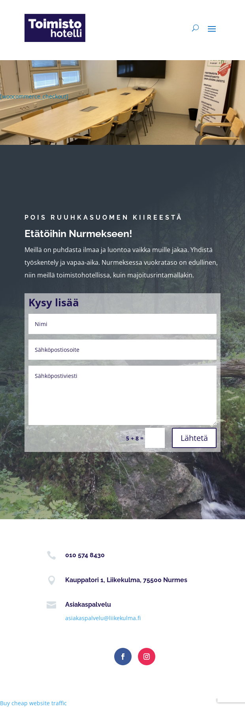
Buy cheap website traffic (33, 703)
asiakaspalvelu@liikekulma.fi (103, 618)
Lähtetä (194, 438)
